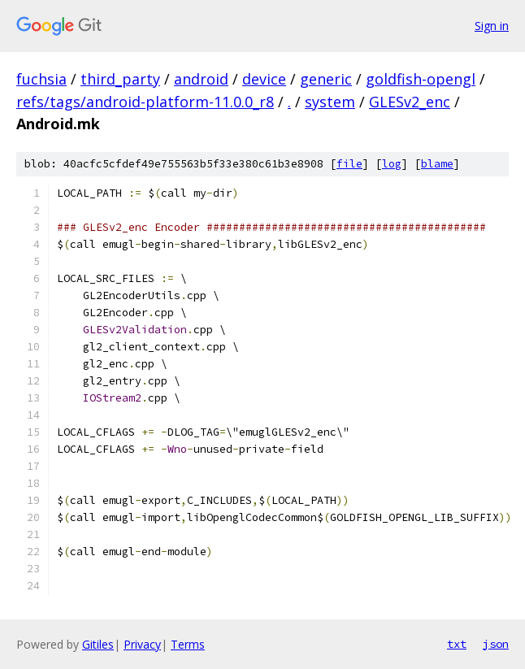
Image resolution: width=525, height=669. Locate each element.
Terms (188, 644)
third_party (120, 79)
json (496, 643)
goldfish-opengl (420, 79)
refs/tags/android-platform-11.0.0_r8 (145, 101)
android (201, 79)
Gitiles (98, 644)
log (391, 164)
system (330, 101)
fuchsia (41, 79)
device (264, 79)
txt (456, 643)
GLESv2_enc (409, 101)
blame (437, 164)
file (349, 164)
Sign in (492, 25)
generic (326, 79)
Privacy (142, 644)
